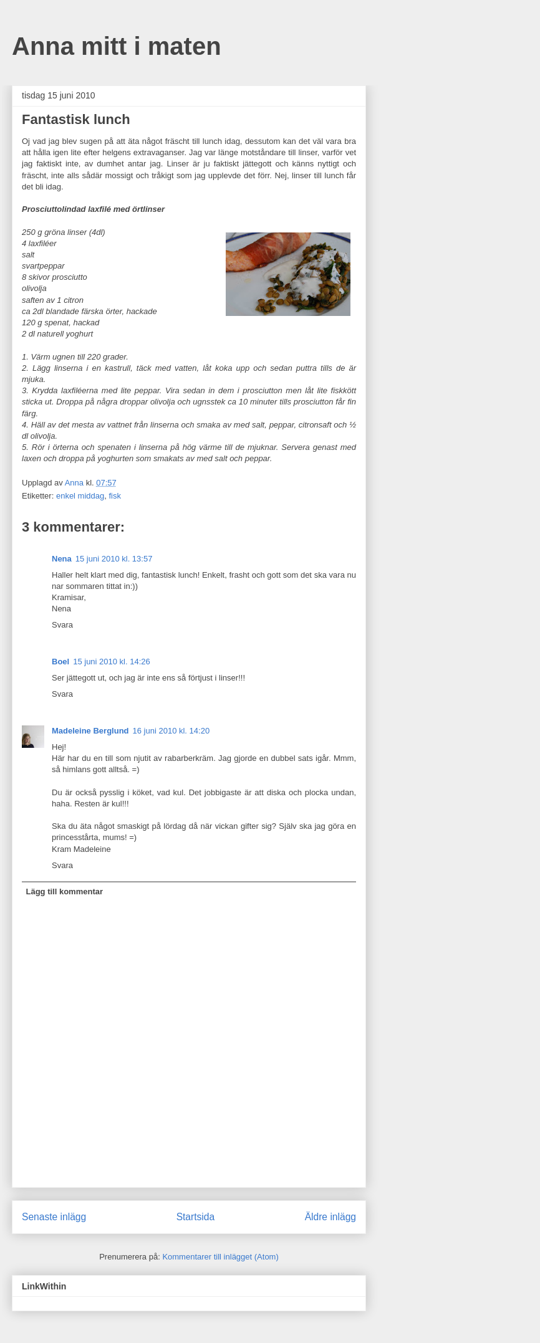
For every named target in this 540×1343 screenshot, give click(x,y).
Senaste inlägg (54, 1217)
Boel (60, 661)
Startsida (195, 1217)
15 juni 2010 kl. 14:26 (111, 661)
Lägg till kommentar (65, 891)
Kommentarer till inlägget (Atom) (220, 1256)
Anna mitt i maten (116, 46)
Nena (62, 558)
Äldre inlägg (330, 1217)
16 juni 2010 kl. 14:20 (171, 730)
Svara (62, 624)
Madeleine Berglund (90, 730)
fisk (114, 495)
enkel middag (80, 495)
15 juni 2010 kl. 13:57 (114, 558)
